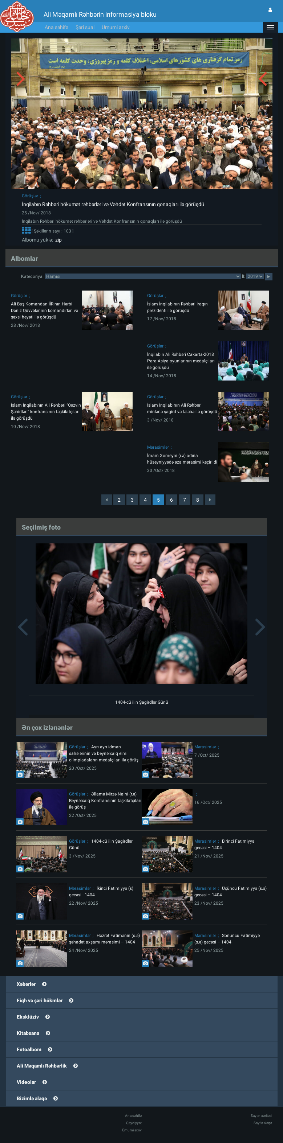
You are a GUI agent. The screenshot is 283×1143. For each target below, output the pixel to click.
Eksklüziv (28, 1017)
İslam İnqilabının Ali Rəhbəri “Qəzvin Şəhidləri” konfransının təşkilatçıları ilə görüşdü (46, 412)
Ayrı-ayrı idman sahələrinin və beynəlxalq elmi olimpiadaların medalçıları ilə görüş (103, 753)
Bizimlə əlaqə (32, 1098)
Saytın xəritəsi (261, 1116)
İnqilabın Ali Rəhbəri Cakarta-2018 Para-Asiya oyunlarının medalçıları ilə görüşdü (181, 361)
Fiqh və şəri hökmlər (39, 1000)
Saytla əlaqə (263, 1123)
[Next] (210, 499)
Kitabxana (28, 1033)
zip (57, 240)
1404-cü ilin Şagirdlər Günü (141, 702)
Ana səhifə (56, 27)
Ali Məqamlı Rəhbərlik (42, 1066)
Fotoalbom (29, 1049)
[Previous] (106, 499)
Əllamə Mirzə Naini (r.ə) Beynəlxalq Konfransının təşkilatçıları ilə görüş (105, 801)
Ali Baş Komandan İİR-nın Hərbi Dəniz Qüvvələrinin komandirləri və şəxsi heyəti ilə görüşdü (44, 310)
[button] (270, 27)
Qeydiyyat (134, 1123)
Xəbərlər (26, 984)
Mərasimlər (158, 447)
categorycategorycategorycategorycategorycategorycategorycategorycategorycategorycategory (143, 276)
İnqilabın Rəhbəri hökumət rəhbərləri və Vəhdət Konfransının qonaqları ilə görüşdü (113, 204)
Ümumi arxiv (116, 27)
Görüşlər (30, 195)
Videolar (26, 1082)
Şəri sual (85, 27)
